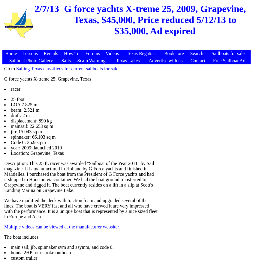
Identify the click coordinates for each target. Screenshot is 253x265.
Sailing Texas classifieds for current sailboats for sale (67, 68)
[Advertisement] (127, 47)
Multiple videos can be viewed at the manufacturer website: (61, 226)
